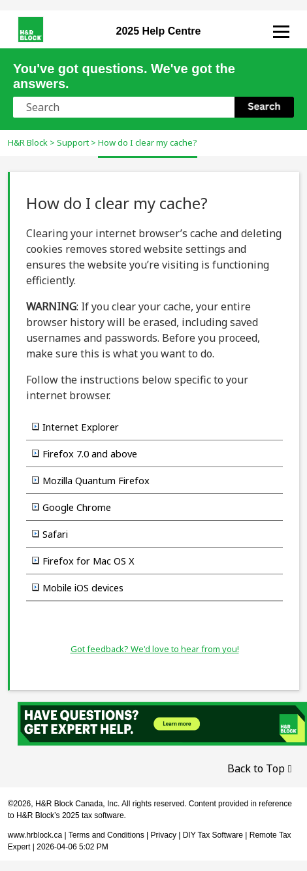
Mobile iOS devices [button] (77, 587)
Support (73, 142)
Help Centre (158, 31)
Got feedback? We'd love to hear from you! (155, 649)
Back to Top (256, 768)
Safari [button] (50, 533)
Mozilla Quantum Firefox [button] (91, 480)
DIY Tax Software (214, 835)
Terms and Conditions (106, 835)
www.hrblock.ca (35, 835)
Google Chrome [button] (71, 507)
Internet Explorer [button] (75, 426)
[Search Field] (153, 107)
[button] (264, 107)
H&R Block (28, 142)
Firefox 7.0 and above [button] (84, 453)
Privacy (163, 835)
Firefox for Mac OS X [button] (83, 560)
